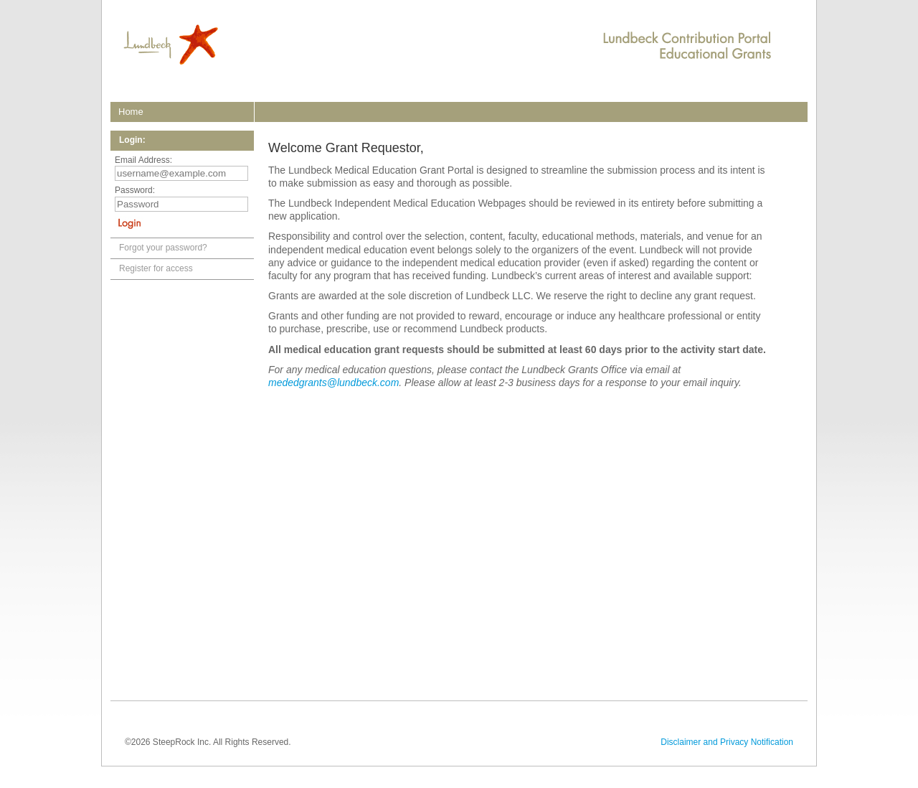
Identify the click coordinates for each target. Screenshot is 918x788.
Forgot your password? (163, 248)
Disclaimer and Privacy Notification (727, 742)
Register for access (156, 268)
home (130, 111)
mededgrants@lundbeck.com (333, 382)
